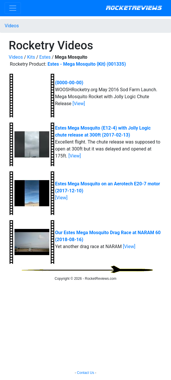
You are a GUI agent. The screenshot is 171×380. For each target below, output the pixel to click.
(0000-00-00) (69, 82)
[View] (78, 103)
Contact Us (85, 373)
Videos (12, 25)
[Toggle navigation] (13, 8)
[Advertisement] (85, 326)
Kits (31, 57)
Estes (44, 57)
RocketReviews (134, 8)
